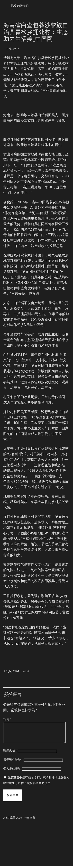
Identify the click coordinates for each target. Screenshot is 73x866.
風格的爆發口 (20, 5)
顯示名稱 (10, 755)
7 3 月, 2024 (11, 49)
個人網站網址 (12, 772)
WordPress (22, 822)
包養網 (34, 294)
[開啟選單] (5, 6)
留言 (7, 719)
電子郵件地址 (13, 763)
